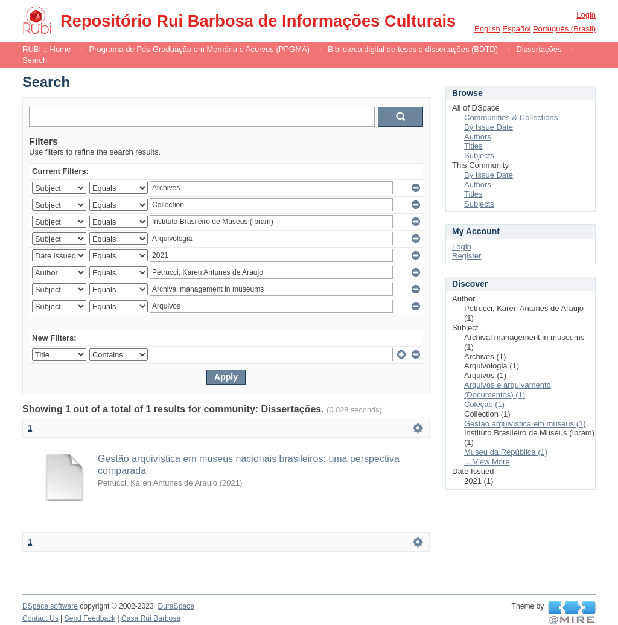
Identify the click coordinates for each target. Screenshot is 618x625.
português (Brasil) (564, 28)
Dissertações (538, 49)
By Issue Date (488, 127)
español (516, 28)
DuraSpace (176, 606)
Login (586, 14)
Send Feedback (90, 618)
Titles (473, 145)
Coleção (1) (484, 404)
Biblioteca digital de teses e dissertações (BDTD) (413, 49)
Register (466, 255)
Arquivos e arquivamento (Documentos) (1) (507, 389)
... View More (487, 461)
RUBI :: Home (46, 49)
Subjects (479, 155)
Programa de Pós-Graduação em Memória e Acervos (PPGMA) (199, 49)
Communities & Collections (511, 117)
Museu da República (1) (505, 452)
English (487, 28)
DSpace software (50, 606)
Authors (477, 136)
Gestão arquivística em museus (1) (525, 423)
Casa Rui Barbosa (150, 618)
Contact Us (40, 618)
